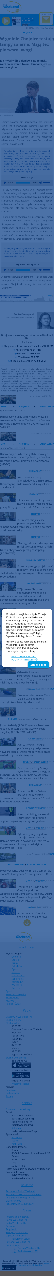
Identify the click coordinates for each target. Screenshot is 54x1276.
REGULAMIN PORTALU (23, 656)
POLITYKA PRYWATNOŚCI (25, 659)
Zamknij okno (38, 664)
